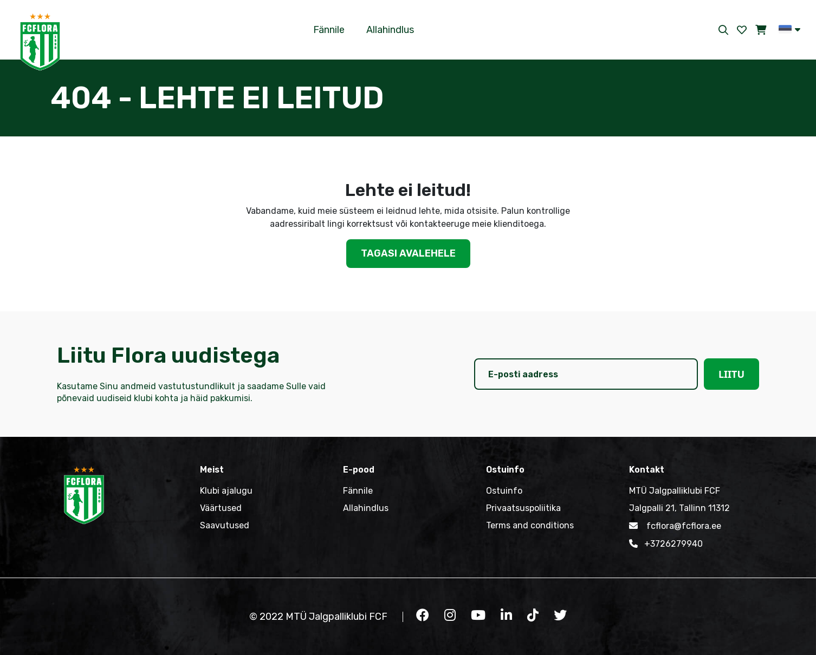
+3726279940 (666, 543)
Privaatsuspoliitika (523, 508)
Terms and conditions (530, 525)
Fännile (329, 30)
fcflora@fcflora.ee (675, 525)
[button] (789, 29)
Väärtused (221, 508)
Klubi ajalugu (226, 491)
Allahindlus (390, 30)
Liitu (731, 374)
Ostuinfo (504, 491)
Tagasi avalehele (408, 253)
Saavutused (224, 525)
